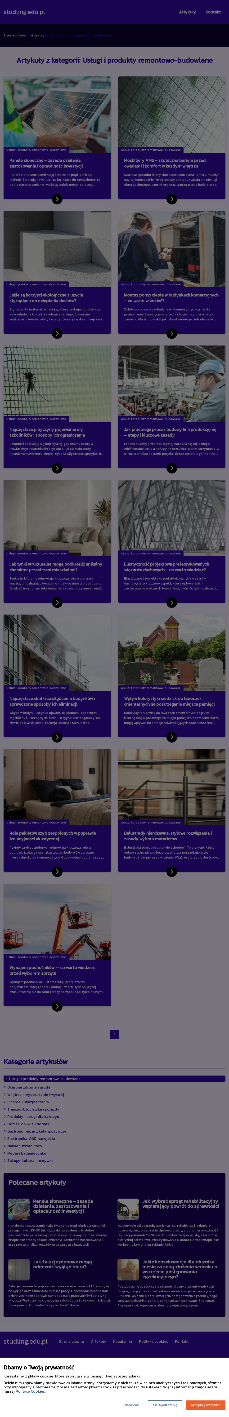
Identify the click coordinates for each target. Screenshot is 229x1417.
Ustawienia (131, 1405)
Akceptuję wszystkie (205, 1405)
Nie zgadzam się (165, 1405)
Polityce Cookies (30, 1391)
